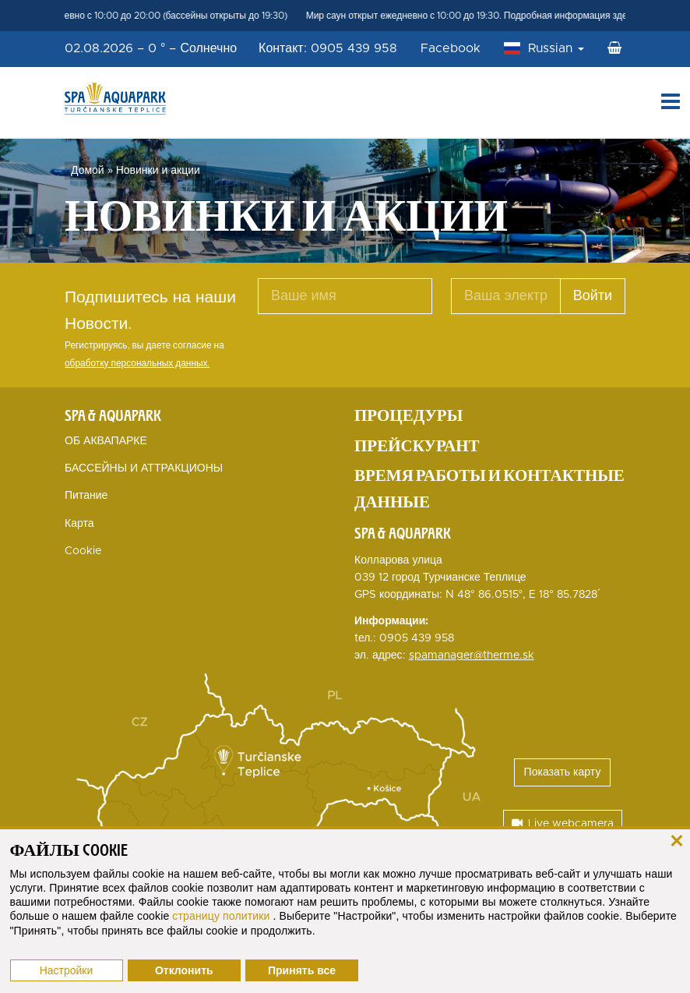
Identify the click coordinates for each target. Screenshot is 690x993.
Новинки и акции (158, 170)
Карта (79, 523)
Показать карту (562, 772)
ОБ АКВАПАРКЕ (106, 441)
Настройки (66, 970)
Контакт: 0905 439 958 (328, 48)
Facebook (451, 48)
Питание (86, 495)
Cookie (83, 551)
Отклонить (184, 970)
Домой (87, 170)
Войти (592, 296)
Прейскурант (417, 445)
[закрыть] (676, 840)
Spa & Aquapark (113, 415)
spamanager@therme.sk (471, 655)
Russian (556, 48)
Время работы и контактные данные (489, 488)
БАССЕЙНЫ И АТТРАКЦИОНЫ (144, 468)
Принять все (302, 970)
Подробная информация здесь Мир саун (597, 15)
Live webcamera (562, 823)
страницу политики (222, 916)
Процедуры (408, 415)
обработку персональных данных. (137, 363)
